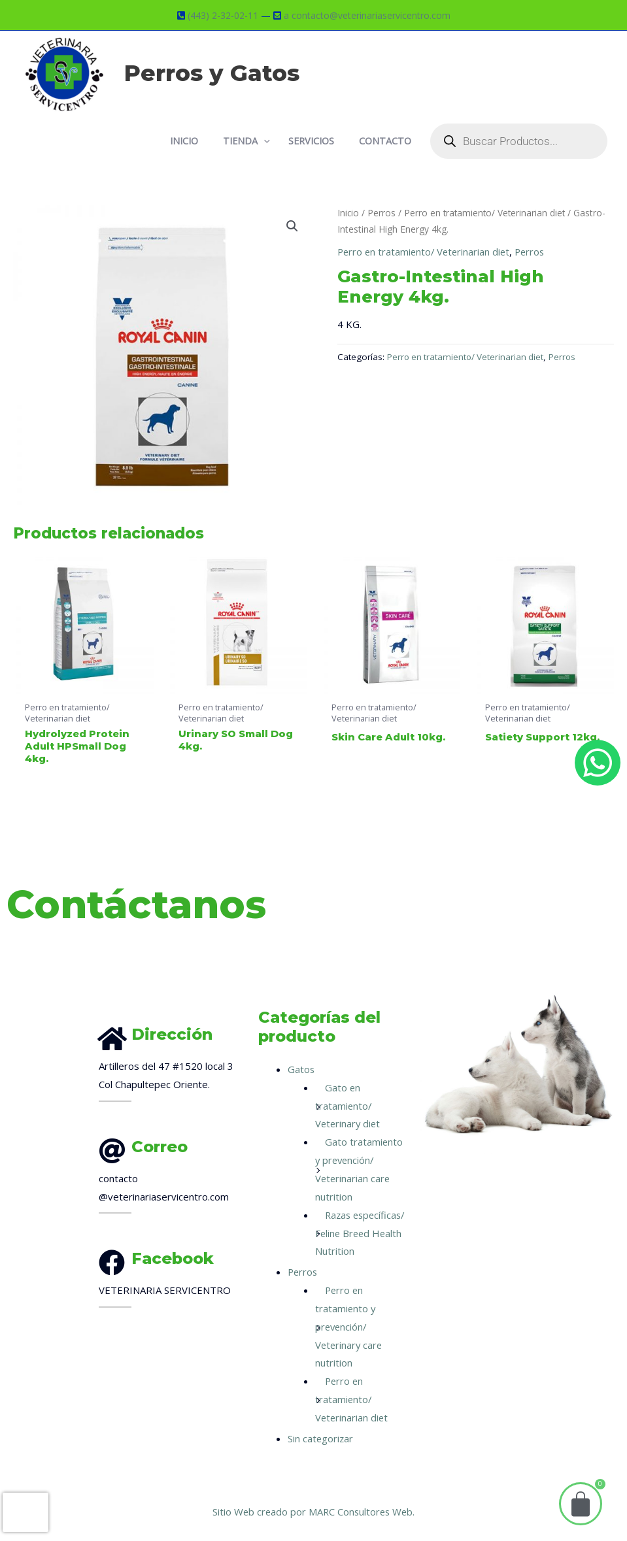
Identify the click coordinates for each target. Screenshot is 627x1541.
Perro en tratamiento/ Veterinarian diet (487, 211)
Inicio (348, 211)
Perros (382, 211)
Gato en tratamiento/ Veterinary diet (348, 1087)
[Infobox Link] (173, 1156)
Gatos (301, 1050)
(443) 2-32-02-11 (223, 14)
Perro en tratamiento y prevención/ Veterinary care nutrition (349, 1326)
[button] (292, 225)
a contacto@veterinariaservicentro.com (367, 14)
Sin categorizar (321, 1438)
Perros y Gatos (212, 73)
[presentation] (25, 1512)
